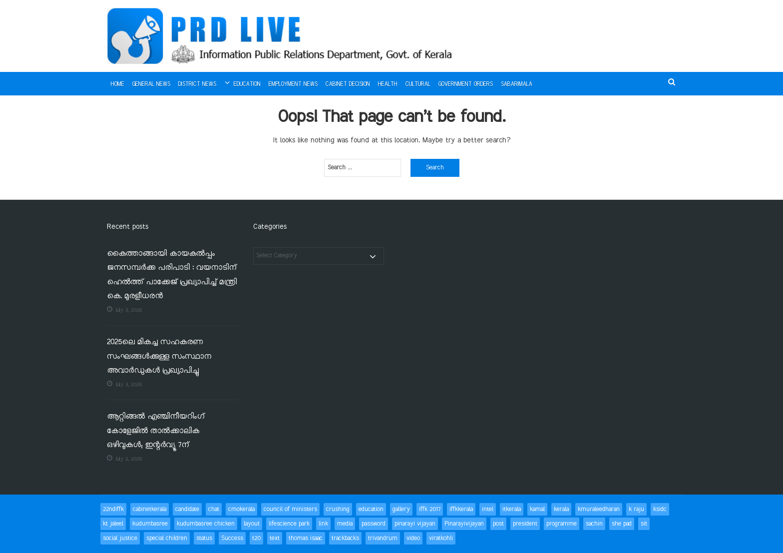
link (323, 524)
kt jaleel (113, 524)
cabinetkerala (149, 509)
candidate (187, 509)
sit (644, 524)
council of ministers (290, 509)
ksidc (660, 509)
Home (117, 84)
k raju (636, 509)
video (413, 538)
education (371, 509)
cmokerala (241, 509)
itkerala (511, 509)
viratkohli (441, 538)
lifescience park (289, 524)
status (204, 538)
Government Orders (465, 84)
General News (151, 84)
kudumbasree (150, 524)
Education (247, 84)
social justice (120, 538)
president (525, 524)
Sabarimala (516, 84)
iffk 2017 (429, 509)
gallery (401, 509)
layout (252, 524)
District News (197, 84)
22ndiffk (113, 509)
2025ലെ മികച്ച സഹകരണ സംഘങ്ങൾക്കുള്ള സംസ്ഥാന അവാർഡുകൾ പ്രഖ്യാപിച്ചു (159, 357)
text (275, 538)
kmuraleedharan (599, 509)
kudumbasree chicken (206, 524)
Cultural (417, 84)
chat (213, 509)
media (345, 524)
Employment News (293, 84)
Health (387, 84)
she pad (622, 524)
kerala (561, 509)
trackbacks (345, 538)
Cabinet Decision (348, 84)
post (498, 524)
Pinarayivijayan (464, 524)
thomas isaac (306, 538)
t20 (256, 538)
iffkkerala (461, 509)
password (374, 524)
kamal (537, 509)
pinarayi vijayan (414, 524)
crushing (338, 509)
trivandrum (382, 538)
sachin (594, 524)
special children (166, 538)
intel (487, 509)
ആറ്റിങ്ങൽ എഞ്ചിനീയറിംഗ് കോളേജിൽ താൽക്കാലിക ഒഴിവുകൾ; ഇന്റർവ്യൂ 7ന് (156, 431)
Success (232, 538)
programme (561, 524)
